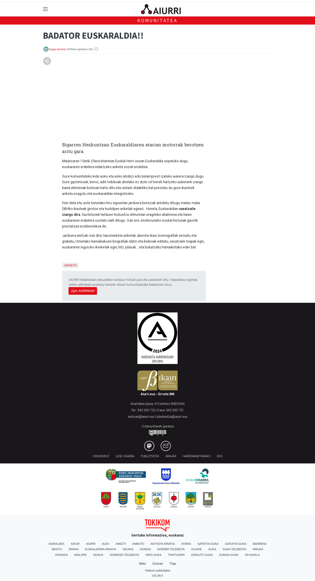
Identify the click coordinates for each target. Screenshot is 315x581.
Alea (105, 543)
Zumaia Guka (228, 554)
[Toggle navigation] (45, 9)
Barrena (259, 543)
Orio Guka (153, 554)
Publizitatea (150, 456)
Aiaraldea (56, 543)
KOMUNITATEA (157, 20)
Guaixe (196, 549)
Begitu (57, 549)
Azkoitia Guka (235, 543)
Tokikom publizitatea (157, 570)
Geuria (128, 549)
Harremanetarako (197, 456)
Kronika (61, 554)
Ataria (186, 543)
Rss (219, 456)
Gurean (157, 563)
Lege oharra (125, 456)
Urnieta (70, 265)
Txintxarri (176, 554)
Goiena (145, 549)
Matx (142, 563)
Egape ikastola (57, 49)
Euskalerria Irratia (100, 549)
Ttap (173, 563)
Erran (74, 549)
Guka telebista (234, 549)
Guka (212, 549)
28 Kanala (252, 554)
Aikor (75, 543)
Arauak (171, 456)
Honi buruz (101, 456)
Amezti (121, 543)
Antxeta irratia (163, 543)
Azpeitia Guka (208, 543)
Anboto (138, 543)
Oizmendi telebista (124, 554)
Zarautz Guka (202, 554)
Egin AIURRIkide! (82, 291)
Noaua (98, 554)
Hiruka (258, 549)
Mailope (80, 554)
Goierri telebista (171, 549)
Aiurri (90, 543)
